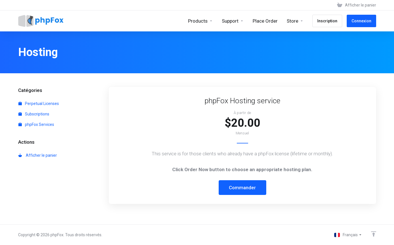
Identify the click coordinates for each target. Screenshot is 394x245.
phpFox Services (36, 124)
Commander (242, 187)
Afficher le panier (37, 155)
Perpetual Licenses (38, 103)
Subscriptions (33, 114)
